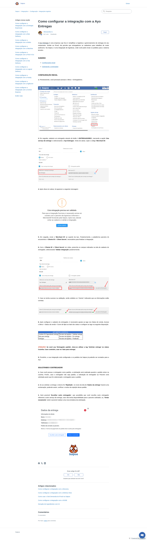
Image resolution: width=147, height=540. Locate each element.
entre (45, 520)
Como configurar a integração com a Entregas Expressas (24, 25)
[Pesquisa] (117, 11)
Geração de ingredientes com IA (49, 504)
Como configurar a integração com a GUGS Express (23, 90)
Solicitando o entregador (50, 66)
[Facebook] (39, 463)
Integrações (24, 11)
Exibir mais (19, 96)
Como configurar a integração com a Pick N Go (24, 54)
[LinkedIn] (45, 463)
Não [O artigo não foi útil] (79, 475)
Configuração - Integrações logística (40, 11)
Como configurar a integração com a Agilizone (24, 83)
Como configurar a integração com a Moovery (53, 489)
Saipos (17, 11)
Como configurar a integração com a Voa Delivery (22, 61)
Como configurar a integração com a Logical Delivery (23, 69)
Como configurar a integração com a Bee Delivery (22, 34)
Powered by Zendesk (138, 538)
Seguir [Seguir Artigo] (105, 32)
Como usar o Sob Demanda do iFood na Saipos (54, 496)
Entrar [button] (128, 3)
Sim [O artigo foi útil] (68, 475)
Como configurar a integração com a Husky (23, 76)
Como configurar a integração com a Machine (24, 47)
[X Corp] (42, 463)
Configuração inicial (48, 63)
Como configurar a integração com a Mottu (23, 41)
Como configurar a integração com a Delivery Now (55, 493)
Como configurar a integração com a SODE (52, 500)
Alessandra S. (48, 32)
